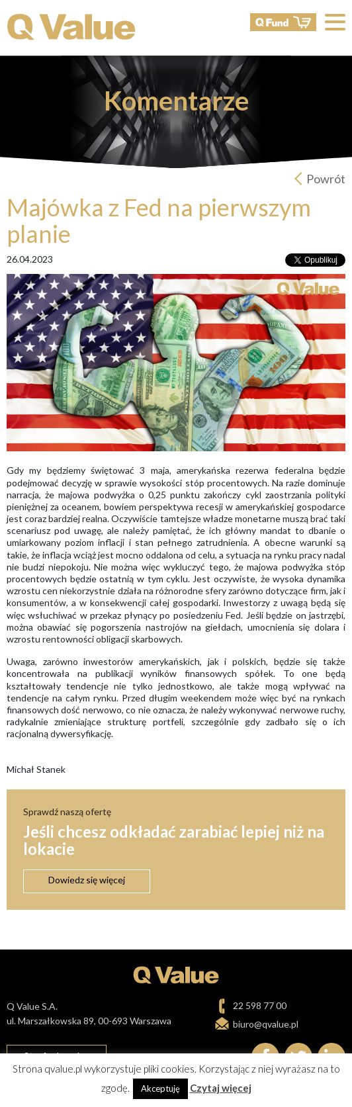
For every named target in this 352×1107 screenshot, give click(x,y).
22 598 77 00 (259, 1005)
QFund (283, 22)
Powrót (325, 178)
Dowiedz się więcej (86, 879)
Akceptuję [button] (160, 1088)
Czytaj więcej (220, 1088)
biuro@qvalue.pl (265, 1024)
